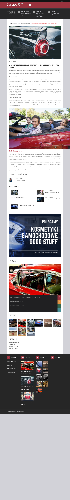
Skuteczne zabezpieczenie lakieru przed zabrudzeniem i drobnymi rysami (25, 297)
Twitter (19, 174)
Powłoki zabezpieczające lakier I (55, 13)
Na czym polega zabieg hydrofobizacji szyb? (26, 13)
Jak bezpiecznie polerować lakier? (52, 199)
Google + (26, 174)
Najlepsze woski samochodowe (52, 192)
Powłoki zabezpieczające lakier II (17, 305)
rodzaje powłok (12, 344)
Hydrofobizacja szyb (13, 346)
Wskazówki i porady (13, 348)
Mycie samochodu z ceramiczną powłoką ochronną (21, 310)
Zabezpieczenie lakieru (14, 342)
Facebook (12, 174)
